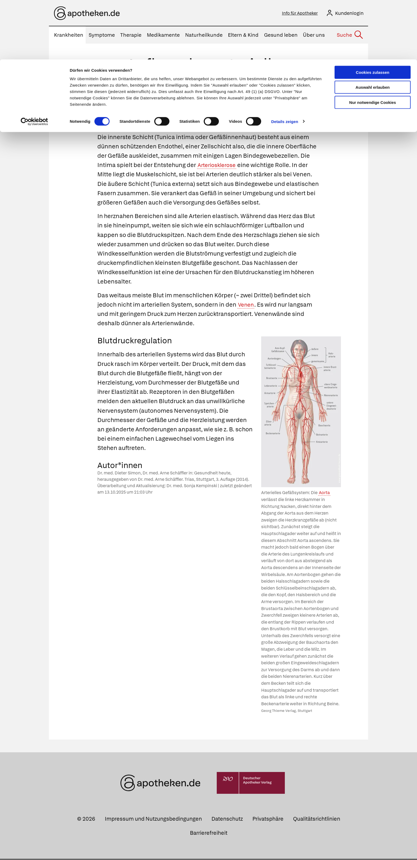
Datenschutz (227, 820)
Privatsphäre (267, 820)
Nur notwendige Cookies (372, 43)
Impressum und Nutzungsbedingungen (153, 820)
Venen (247, 306)
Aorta (324, 494)
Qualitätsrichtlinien (316, 820)
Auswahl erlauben (373, 28)
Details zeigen (284, 62)
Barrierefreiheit (208, 834)
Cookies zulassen (372, 13)
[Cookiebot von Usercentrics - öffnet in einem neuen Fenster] (34, 62)
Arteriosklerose (219, 166)
